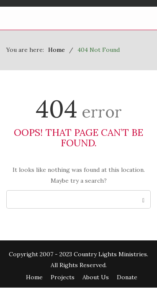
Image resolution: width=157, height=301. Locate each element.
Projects (63, 277)
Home (34, 277)
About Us (95, 277)
